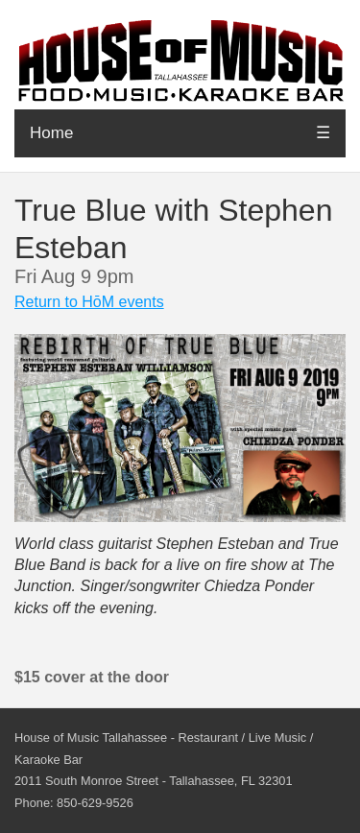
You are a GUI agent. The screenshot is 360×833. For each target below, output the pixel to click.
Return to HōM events (89, 302)
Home (51, 133)
